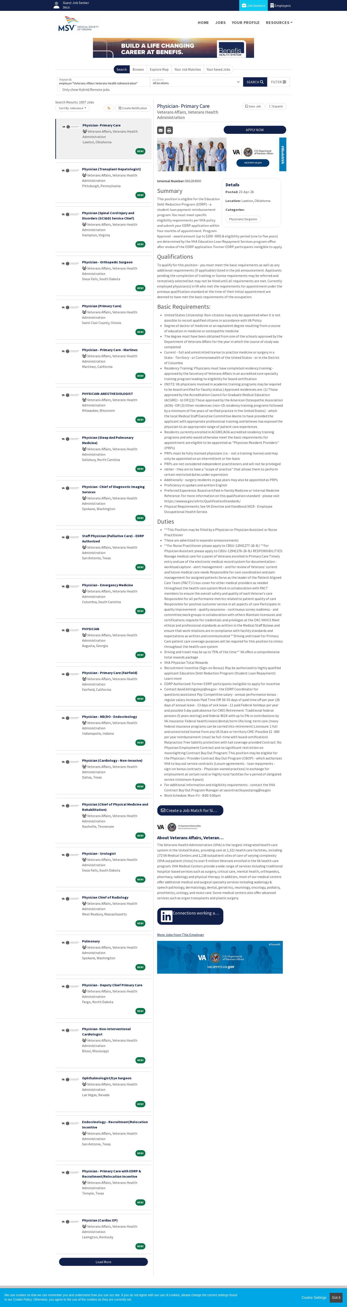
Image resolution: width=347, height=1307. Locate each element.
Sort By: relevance (71, 108)
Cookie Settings (314, 1297)
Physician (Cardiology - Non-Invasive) (112, 760)
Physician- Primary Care (102, 125)
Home (203, 22)
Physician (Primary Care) (101, 306)
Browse (138, 69)
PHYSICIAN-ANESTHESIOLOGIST (107, 393)
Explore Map (159, 69)
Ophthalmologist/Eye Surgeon (106, 1078)
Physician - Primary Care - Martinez (110, 350)
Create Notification (133, 108)
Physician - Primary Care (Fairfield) (109, 672)
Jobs (220, 22)
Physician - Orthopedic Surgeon (107, 262)
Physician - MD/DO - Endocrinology (109, 716)
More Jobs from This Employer (180, 934)
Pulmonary (91, 941)
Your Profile (246, 22)
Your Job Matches (188, 69)
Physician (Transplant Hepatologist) (111, 169)
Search (122, 69)
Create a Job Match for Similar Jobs (192, 810)
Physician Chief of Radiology (105, 897)
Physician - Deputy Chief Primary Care (112, 985)
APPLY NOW (255, 130)
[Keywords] (103, 82)
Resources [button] (277, 22)
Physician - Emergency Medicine (107, 585)
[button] (278, 82)
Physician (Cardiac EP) (100, 1220)
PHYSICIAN (90, 629)
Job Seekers (253, 5)
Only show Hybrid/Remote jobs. (86, 89)
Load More (103, 1262)
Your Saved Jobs (218, 69)
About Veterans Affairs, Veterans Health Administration (190, 837)
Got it (336, 1297)
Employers (280, 5)
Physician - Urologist (99, 853)
